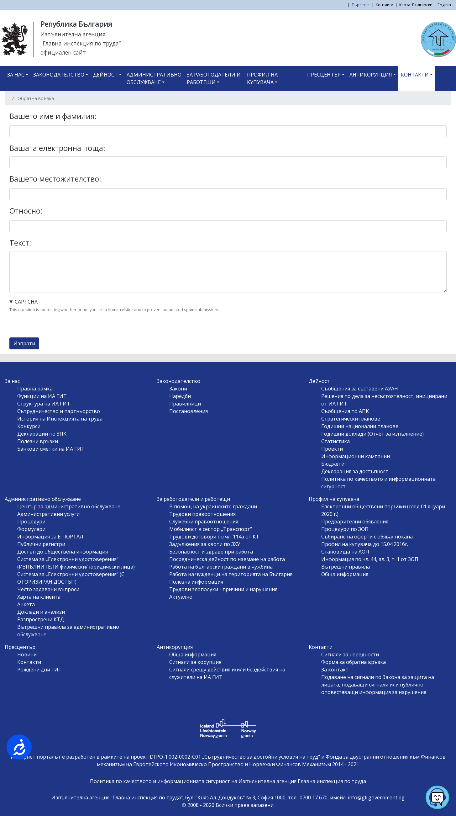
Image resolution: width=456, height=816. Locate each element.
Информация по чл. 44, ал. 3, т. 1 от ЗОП (369, 559)
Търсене (361, 5)
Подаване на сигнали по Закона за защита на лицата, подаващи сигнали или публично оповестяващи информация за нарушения (377, 685)
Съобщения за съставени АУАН (359, 388)
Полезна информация (196, 581)
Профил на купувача (262, 78)
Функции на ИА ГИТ (42, 396)
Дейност (105, 74)
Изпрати (24, 343)
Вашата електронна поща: (57, 148)
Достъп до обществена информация (62, 551)
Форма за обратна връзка (353, 662)
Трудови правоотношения (202, 514)
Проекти (332, 448)
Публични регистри (41, 544)
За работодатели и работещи (214, 78)
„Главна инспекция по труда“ (80, 43)
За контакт (335, 669)
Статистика (335, 441)
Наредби (180, 396)
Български (422, 5)
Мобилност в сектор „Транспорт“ (210, 529)
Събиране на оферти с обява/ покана (367, 536)
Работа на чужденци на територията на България (230, 574)
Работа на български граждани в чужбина (221, 566)
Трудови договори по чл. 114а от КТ (214, 536)
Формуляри (31, 529)
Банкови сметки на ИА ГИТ (51, 448)
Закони (178, 388)
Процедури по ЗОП (345, 529)
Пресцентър (324, 74)
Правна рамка (35, 388)
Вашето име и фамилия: (53, 116)
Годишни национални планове (359, 426)
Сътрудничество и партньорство (58, 411)
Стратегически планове (350, 418)
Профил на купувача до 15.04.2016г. (364, 544)
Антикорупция (370, 74)
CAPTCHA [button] (26, 301)
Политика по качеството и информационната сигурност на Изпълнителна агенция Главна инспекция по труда (228, 781)
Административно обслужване (154, 78)
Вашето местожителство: (55, 178)
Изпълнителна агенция (73, 34)
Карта (404, 5)
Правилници (185, 403)
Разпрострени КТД (40, 619)
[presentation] (57, 325)
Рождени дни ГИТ (39, 669)
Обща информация (344, 574)
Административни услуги (48, 514)
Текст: (20, 242)
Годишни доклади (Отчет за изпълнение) (372, 433)
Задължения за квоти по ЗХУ (204, 544)
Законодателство (58, 74)
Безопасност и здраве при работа (211, 551)
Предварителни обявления (354, 521)
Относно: (26, 210)
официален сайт (63, 52)
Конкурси (28, 426)
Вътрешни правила (345, 566)
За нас (15, 74)
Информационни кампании (355, 456)
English (444, 5)
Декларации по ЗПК (41, 433)
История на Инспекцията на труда (59, 418)
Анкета (26, 604)
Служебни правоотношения (203, 521)
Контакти (384, 5)
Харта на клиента (38, 596)
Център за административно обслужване (68, 506)
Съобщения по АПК (345, 411)
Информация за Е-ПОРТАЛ (50, 536)
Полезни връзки (37, 441)
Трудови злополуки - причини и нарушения (223, 589)
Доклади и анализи (41, 611)
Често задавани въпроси (48, 589)
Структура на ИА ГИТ (43, 403)
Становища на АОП (345, 551)
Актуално (180, 596)
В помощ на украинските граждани (213, 506)
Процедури (31, 521)
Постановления (188, 411)
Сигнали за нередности (350, 654)
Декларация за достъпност (354, 471)
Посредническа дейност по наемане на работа (227, 559)
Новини (27, 654)
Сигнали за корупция (195, 662)
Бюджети (332, 463)
